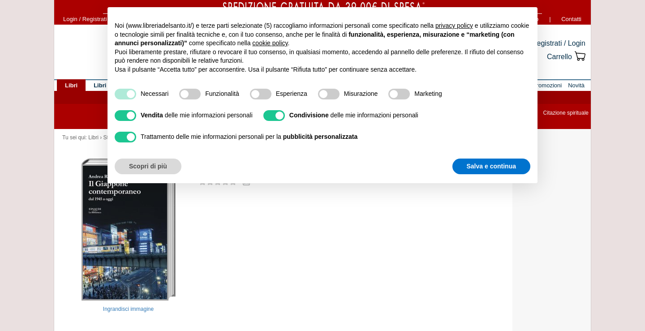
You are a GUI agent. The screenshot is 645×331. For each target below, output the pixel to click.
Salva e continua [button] (491, 166)
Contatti (571, 19)
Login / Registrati (85, 19)
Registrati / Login (558, 43)
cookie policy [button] (270, 43)
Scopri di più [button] (148, 166)
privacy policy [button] (454, 25)
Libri (93, 137)
